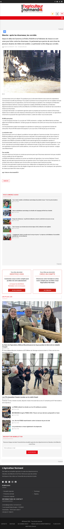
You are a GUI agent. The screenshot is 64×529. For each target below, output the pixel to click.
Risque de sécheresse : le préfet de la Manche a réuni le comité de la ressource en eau (33, 219)
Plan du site (56, 524)
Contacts (4, 524)
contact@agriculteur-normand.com (11, 505)
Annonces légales (57, 13)
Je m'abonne (52, 13)
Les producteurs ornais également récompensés (27, 426)
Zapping (36, 494)
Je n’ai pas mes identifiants (16, 284)
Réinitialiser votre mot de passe (16, 286)
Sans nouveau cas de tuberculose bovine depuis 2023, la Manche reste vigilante (31, 226)
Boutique (12, 524)
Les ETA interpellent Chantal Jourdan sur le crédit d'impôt (20, 397)
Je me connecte (62, 13)
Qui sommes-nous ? (23, 524)
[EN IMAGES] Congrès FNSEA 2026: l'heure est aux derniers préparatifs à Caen (36, 413)
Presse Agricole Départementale (41, 524)
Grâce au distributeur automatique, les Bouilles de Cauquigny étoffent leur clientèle (32, 210)
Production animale (9, 494)
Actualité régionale (9, 491)
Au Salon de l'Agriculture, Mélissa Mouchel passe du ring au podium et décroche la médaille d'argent (31, 346)
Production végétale (9, 496)
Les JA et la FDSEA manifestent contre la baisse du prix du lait (31, 420)
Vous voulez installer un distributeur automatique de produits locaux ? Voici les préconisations (35, 200)
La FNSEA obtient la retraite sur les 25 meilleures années (29, 407)
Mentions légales (30, 526)
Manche (6, 180)
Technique (37, 491)
